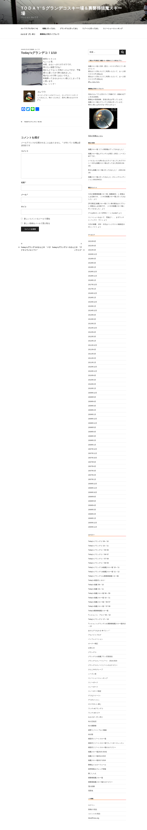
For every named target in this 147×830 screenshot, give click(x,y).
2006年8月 (92, 497)
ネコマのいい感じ (94, 704)
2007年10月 (92, 458)
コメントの (94, 814)
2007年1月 (92, 479)
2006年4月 (92, 505)
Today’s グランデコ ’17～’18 (98, 619)
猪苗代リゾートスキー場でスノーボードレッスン (106, 743)
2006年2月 (92, 514)
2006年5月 (92, 501)
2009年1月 (92, 414)
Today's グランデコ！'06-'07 (98, 554)
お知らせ (91, 648)
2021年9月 (92, 241)
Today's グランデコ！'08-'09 (98, 563)
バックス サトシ (96, 220)
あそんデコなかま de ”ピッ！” (99, 630)
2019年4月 (92, 259)
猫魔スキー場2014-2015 (97, 756)
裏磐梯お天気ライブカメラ (49, 34)
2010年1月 (92, 388)
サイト (24, 207)
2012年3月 (92, 336)
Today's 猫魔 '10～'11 (96, 589)
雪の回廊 (91, 786)
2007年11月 (92, 453)
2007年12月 (92, 449)
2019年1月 (92, 267)
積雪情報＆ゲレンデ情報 (97, 769)
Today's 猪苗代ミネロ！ (97, 580)
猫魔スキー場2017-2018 (97, 760)
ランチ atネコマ (94, 713)
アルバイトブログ (94, 635)
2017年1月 (92, 289)
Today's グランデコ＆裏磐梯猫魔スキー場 (103, 576)
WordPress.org (93, 818)
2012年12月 (92, 328)
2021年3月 (92, 250)
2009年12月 (92, 393)
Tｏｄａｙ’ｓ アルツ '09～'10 (99, 615)
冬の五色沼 (92, 721)
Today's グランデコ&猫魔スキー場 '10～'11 (103, 567)
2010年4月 (92, 375)
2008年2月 (92, 440)
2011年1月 (92, 362)
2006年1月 (92, 518)
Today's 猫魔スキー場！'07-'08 (99, 606)
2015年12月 (92, 302)
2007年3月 (92, 471)
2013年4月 (92, 315)
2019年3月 (92, 263)
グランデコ (92, 652)
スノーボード (93, 682)
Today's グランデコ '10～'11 (98, 546)
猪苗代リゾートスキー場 (97, 739)
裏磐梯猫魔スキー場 (95, 778)
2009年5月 (92, 397)
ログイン (91, 805)
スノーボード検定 (94, 691)
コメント (24, 151)
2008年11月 (92, 423)
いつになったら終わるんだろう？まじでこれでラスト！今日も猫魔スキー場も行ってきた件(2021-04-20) (107, 163)
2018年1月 (92, 280)
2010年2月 (92, 384)
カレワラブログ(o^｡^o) (29, 28)
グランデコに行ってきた (69, 28)
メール (24, 195)
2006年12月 (92, 484)
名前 (23, 182)
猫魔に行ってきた (48, 28)
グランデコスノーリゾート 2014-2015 (102, 661)
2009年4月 (92, 401)
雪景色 (90, 791)
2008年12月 (92, 419)
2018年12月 (92, 271)
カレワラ (37, 49)
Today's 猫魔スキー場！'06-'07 (99, 602)
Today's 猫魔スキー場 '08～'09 (99, 593)
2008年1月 (92, 445)
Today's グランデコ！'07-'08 (98, 559)
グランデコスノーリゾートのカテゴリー (102, 665)
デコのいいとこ (94, 700)
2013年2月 (92, 323)
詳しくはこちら (94, 82)
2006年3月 (92, 510)
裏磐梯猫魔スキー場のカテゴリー (100, 782)
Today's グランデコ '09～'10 (98, 541)
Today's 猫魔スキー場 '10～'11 (99, 598)
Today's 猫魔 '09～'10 (96, 585)
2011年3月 (92, 354)
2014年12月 (92, 310)
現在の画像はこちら (95, 136)
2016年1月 (92, 297)
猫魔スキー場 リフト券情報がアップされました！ (106, 149)
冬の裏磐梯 (92, 726)
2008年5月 (92, 427)
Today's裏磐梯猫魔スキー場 (98, 611)
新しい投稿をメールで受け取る (37, 223)
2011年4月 (92, 349)
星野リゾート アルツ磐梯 (97, 730)
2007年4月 (92, 466)
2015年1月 (92, 306)
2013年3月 (92, 319)
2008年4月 (92, 432)
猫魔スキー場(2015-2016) (97, 752)
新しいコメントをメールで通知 (37, 219)
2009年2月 (92, 410)
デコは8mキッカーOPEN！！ (99, 213)
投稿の (92, 809)
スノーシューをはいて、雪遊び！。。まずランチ (106, 217)
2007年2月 (92, 475)
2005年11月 (92, 527)
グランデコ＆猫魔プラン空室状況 (100, 656)
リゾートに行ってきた (90, 28)
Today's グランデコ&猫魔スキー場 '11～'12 (103, 572)
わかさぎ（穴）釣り (28, 34)
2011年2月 (92, 358)
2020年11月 (92, 254)
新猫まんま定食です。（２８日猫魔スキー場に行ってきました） (107, 196)
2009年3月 (92, 406)
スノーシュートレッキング (113, 28)
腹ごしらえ (92, 773)
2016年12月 (92, 293)
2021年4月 (92, 246)
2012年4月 (92, 332)
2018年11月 (92, 276)
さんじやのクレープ (95, 669)
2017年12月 (92, 284)
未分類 (90, 734)
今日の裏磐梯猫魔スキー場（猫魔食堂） (102, 194)
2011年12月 (92, 345)
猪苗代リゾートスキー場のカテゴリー (102, 747)
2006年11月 (92, 488)
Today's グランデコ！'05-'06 (33, 121)
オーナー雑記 (93, 643)
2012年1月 (92, 341)
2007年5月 (92, 462)
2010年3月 (92, 380)
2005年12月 (92, 523)
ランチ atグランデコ (95, 708)
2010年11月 (92, 371)
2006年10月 (92, 492)
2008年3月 (92, 436)
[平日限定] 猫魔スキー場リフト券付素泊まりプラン (106, 203)
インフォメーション (95, 639)
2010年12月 (92, 367)
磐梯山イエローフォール (97, 765)
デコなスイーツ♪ (94, 695)
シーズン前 (92, 674)
